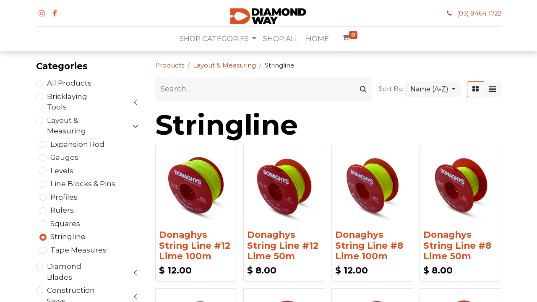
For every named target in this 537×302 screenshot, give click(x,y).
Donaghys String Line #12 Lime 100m (194, 245)
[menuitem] (281, 39)
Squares (65, 223)
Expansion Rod (77, 144)
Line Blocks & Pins (82, 184)
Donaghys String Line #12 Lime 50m (282, 245)
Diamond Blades (64, 271)
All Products (69, 83)
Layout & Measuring (66, 125)
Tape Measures (78, 250)
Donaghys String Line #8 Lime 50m (457, 245)
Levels (61, 171)
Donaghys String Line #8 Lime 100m (369, 245)
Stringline (68, 236)
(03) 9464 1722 (479, 13)
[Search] (363, 89)
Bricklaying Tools (67, 102)
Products (169, 65)
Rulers (62, 210)
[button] (433, 89)
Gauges (64, 157)
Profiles (64, 197)
